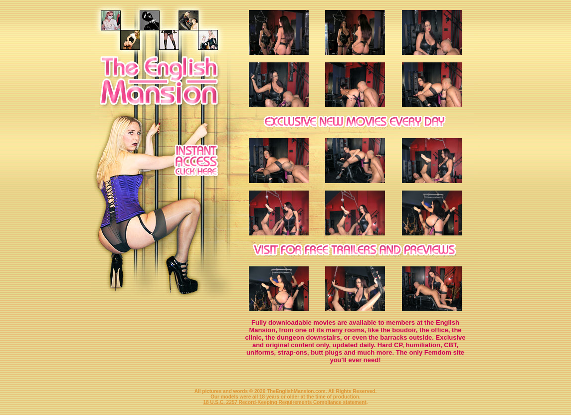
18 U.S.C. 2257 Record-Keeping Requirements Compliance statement (284, 402)
